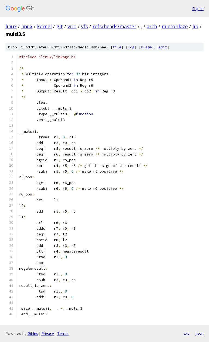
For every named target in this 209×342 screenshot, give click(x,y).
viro (71, 26)
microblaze (175, 26)
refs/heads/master (114, 26)
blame (146, 47)
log (131, 47)
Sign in (198, 8)
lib (195, 26)
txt (186, 333)
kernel (44, 26)
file (117, 47)
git (59, 26)
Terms (63, 333)
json (199, 333)
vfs (84, 26)
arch (152, 26)
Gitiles (32, 333)
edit (162, 47)
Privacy (47, 333)
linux (11, 26)
